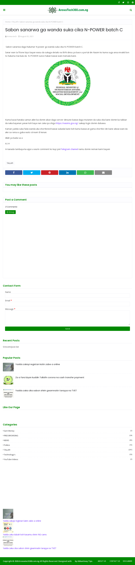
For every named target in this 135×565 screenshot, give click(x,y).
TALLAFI (15, 22)
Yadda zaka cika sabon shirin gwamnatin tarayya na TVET (46, 390)
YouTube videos (68, 459)
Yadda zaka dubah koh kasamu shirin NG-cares (25, 534)
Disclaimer (127, 561)
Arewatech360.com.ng (29, 561)
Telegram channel (69, 149)
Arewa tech (12, 36)
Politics (68, 445)
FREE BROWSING (68, 435)
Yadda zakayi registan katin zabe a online (37, 364)
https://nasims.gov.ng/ (67, 123)
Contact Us (115, 561)
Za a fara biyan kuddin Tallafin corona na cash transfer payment (49, 377)
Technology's (68, 454)
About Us (102, 561)
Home (7, 22)
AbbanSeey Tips (85, 561)
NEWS (68, 440)
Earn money (68, 430)
